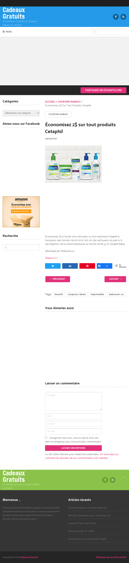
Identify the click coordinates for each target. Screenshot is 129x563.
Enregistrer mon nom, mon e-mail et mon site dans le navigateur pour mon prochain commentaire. (73, 440)
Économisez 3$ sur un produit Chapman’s (87, 508)
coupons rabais (77, 294)
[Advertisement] (64, 61)
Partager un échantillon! (103, 90)
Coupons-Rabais (69, 102)
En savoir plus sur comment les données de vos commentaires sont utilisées (81, 456)
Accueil (50, 102)
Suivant (115, 279)
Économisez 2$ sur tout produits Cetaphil (87, 539)
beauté (58, 294)
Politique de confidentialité (111, 557)
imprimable (97, 294)
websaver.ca (116, 294)
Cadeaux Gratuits (14, 12)
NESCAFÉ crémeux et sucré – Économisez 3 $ (89, 516)
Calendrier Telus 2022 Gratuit (82, 523)
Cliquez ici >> (51, 258)
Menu (9, 32)
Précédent (57, 279)
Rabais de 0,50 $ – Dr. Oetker (81, 531)
